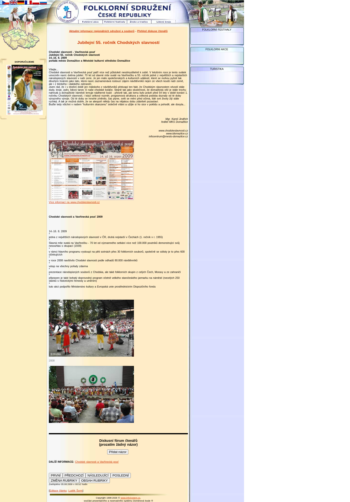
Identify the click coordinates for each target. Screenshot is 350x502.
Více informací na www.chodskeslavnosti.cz (74, 202)
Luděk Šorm (75, 490)
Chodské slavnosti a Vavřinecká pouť (97, 461)
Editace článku (58, 490)
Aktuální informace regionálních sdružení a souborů (101, 31)
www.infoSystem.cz (130, 498)
